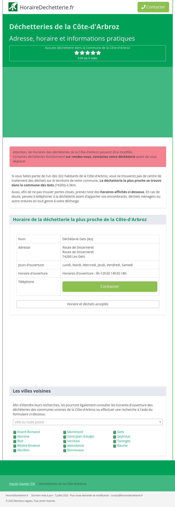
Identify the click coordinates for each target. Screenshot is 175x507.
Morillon (23, 450)
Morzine (23, 436)
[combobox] (88, 422)
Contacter (153, 7)
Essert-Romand (28, 432)
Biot (20, 441)
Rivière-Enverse (28, 445)
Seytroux (123, 436)
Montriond (75, 432)
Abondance (75, 445)
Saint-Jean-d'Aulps (80, 436)
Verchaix (73, 441)
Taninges (123, 441)
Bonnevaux (75, 450)
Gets (120, 432)
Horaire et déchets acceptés (87, 304)
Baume (122, 445)
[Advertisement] (87, 102)
